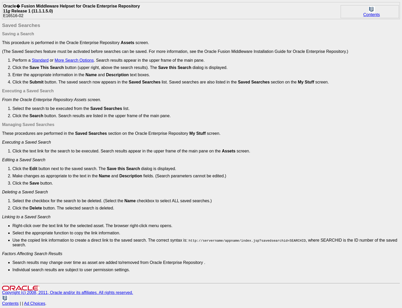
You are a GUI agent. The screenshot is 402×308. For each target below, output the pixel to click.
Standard (40, 60)
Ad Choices (34, 303)
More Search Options (74, 60)
